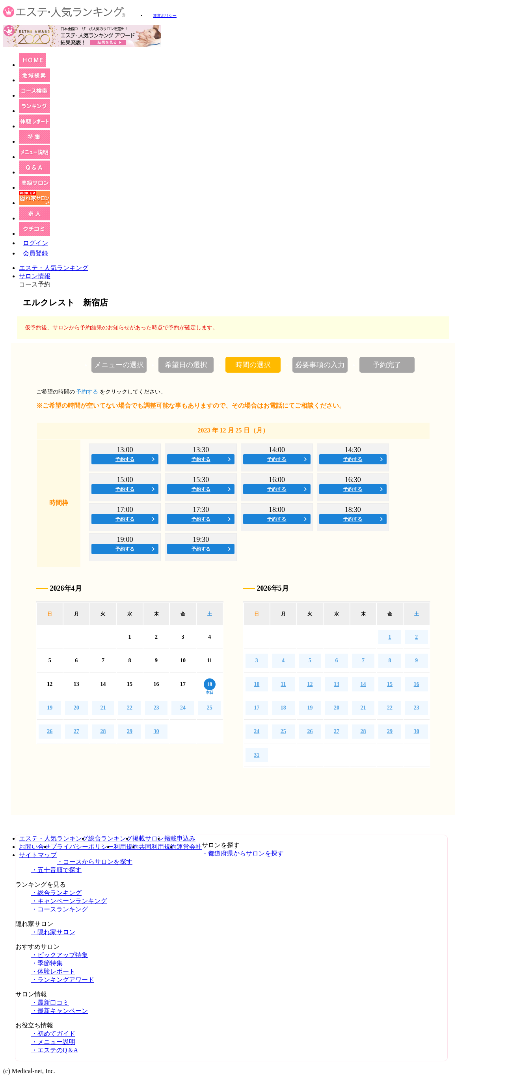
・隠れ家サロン (53, 932)
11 (283, 684)
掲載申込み (179, 838)
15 (390, 684)
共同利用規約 (158, 846)
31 (256, 755)
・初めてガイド (53, 1033)
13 (336, 684)
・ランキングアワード (62, 979)
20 (76, 708)
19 (49, 708)
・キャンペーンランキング (69, 901)
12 (310, 684)
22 (129, 708)
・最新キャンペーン (59, 1010)
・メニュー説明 (53, 1041)
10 (256, 684)
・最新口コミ (50, 1002)
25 (209, 708)
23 (156, 708)
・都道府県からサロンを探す (243, 853)
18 (283, 708)
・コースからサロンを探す (94, 861)
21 (103, 708)
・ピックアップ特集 (59, 955)
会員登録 (35, 253)
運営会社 (189, 846)
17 (256, 708)
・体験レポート (53, 971)
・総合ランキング (56, 892)
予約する (124, 459)
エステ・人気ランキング (53, 267)
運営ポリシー (165, 15)
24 (183, 708)
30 (156, 731)
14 (363, 684)
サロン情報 (34, 276)
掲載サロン (148, 838)
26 (49, 731)
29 (129, 731)
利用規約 (126, 846)
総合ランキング (110, 838)
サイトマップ (38, 855)
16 (416, 684)
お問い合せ (34, 846)
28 (103, 731)
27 (76, 731)
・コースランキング (59, 909)
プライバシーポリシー (82, 846)
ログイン (35, 243)
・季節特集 (47, 963)
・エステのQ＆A (54, 1050)
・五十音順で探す (56, 870)
